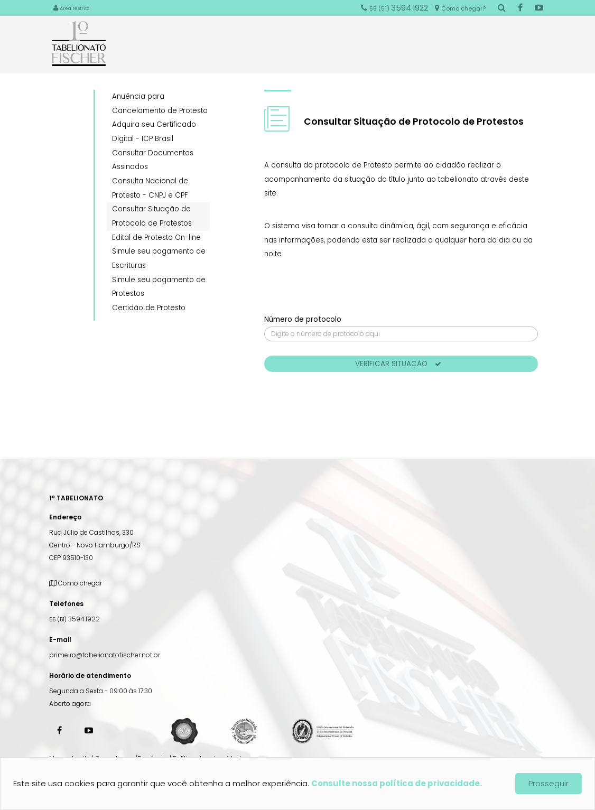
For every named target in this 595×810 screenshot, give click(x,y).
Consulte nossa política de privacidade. (396, 783)
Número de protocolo (302, 319)
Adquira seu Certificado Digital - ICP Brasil (154, 131)
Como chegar (75, 583)
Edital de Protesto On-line (156, 237)
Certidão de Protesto (148, 308)
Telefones (66, 603)
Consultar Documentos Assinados (152, 160)
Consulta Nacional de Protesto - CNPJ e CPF (150, 188)
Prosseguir (548, 783)
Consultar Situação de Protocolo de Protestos (152, 216)
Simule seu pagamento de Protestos (159, 287)
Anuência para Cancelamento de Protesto (160, 103)
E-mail (60, 639)
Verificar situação (398, 364)
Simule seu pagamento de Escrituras (159, 258)
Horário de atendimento (90, 675)
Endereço (65, 517)
